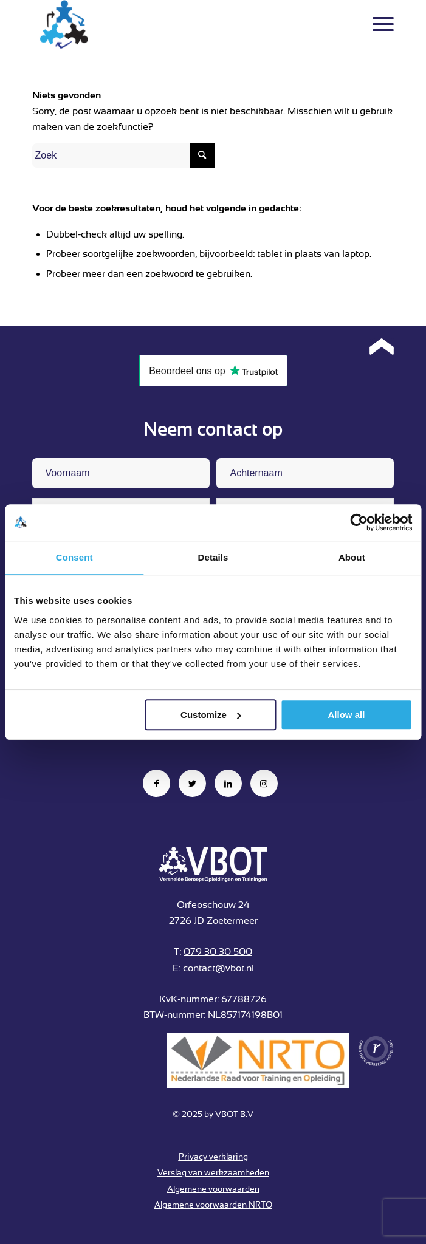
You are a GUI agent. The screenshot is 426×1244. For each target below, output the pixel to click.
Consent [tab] (74, 557)
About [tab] (351, 557)
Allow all (346, 714)
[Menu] (377, 24)
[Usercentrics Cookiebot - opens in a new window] (359, 522)
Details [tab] (213, 557)
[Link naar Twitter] (192, 783)
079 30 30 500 (218, 951)
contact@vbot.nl (218, 968)
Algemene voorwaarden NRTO (213, 1204)
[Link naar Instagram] (264, 783)
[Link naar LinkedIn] (228, 783)
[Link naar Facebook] (156, 783)
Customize (210, 714)
